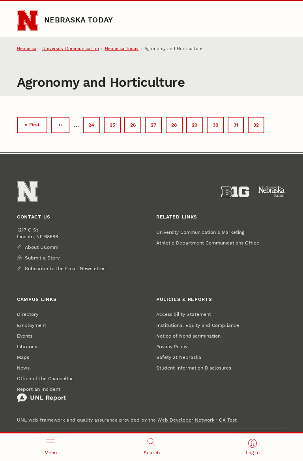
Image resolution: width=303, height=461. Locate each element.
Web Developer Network (186, 420)
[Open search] (151, 447)
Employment (31, 325)
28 (176, 126)
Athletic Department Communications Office (207, 243)
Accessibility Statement (183, 314)
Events (24, 336)
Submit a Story (42, 258)
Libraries (27, 346)
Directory (27, 314)
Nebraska (26, 48)
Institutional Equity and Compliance (197, 325)
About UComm (41, 247)
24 (94, 126)
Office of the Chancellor (45, 378)
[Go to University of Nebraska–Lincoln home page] (27, 20)
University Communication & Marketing (200, 232)
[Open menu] (50, 447)
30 (218, 126)
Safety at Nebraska (178, 357)
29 (197, 126)
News (23, 368)
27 (156, 126)
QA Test (228, 420)
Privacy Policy (171, 346)
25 (115, 126)
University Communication (70, 48)
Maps (23, 357)
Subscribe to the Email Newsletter (65, 268)
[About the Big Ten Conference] (235, 192)
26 (135, 126)
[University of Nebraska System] (272, 192)
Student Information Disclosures (193, 368)
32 (258, 127)
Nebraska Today (78, 20)
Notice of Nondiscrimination (188, 336)
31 (239, 126)
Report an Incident (41, 394)
